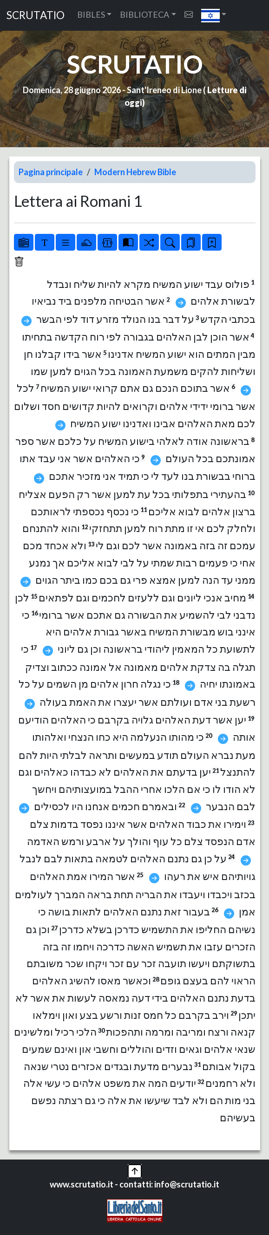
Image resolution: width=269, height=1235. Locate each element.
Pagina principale (51, 172)
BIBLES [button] (91, 14)
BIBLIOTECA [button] (144, 14)
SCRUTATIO (36, 15)
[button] (214, 15)
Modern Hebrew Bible (135, 172)
